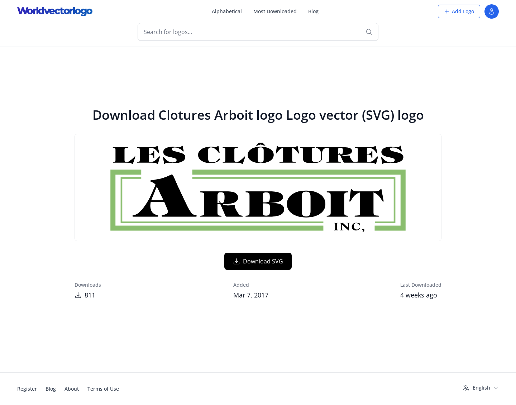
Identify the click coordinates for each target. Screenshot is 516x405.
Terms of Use (103, 388)
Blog (313, 11)
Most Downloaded (275, 11)
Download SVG (258, 261)
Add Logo (459, 11)
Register (27, 388)
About (71, 388)
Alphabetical (227, 11)
